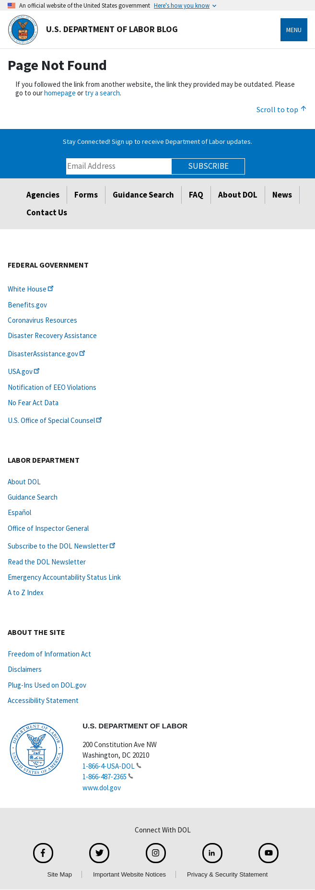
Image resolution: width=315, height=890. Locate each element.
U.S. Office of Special (56, 420)
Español (19, 512)
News (282, 194)
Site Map (59, 874)
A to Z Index (26, 592)
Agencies (42, 194)
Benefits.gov (27, 304)
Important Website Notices (129, 874)
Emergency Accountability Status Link (64, 577)
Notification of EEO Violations (52, 387)
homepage (60, 92)
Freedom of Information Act (49, 653)
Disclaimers (25, 669)
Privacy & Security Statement (227, 874)
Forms (86, 194)
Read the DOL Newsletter (47, 561)
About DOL (237, 194)
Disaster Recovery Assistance (52, 335)
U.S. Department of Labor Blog (93, 29)
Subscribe (208, 166)
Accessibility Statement (43, 700)
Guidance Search (143, 194)
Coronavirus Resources (42, 320)
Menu (294, 29)
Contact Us (46, 212)
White (31, 288)
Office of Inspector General (48, 528)
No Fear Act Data (33, 402)
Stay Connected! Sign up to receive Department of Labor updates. (157, 141)
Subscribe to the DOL (62, 545)
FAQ (196, 194)
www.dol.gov (101, 787)
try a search (102, 92)
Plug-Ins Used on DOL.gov (47, 685)
